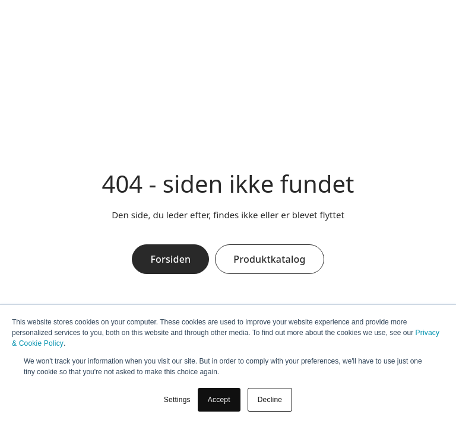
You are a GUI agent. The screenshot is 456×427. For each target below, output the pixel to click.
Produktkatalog (269, 259)
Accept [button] (219, 400)
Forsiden (170, 259)
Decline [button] (270, 400)
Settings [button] (177, 400)
